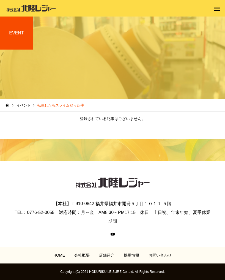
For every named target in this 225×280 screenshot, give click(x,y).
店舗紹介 (106, 255)
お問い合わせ (160, 255)
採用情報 (131, 255)
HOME (59, 255)
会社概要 (82, 255)
